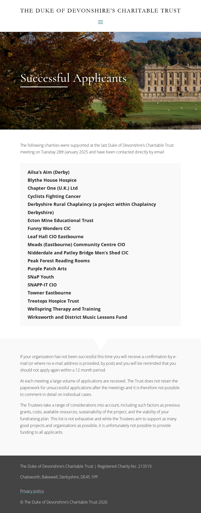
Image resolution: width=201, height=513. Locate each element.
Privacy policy (32, 491)
